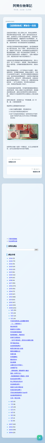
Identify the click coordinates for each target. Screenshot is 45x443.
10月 (12, 316)
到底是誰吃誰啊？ (16, 390)
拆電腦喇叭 (13, 357)
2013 (10, 294)
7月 (12, 404)
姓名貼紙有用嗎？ (16, 379)
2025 (11, 261)
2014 (10, 291)
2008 (11, 308)
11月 (12, 313)
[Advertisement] (18, 198)
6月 (12, 407)
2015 (10, 288)
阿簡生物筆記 (22, 6)
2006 (11, 427)
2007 (11, 424)
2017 (10, 283)
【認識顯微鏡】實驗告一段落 (22, 25)
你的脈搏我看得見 (16, 395)
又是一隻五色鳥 (15, 398)
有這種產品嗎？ (15, 384)
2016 (10, 286)
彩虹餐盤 (13, 362)
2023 (11, 266)
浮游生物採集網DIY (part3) (18, 392)
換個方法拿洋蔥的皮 (16, 387)
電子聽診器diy (14, 343)
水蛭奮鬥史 (13, 368)
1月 (12, 421)
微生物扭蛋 (13, 326)
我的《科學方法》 (16, 373)
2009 (11, 305)
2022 (11, 269)
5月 (12, 410)
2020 (11, 275)
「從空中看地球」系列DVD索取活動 (21, 340)
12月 (12, 310)
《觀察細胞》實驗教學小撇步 (19, 370)
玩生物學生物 (13, 241)
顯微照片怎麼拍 (15, 329)
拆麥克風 (13, 354)
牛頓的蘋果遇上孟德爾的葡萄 (19, 321)
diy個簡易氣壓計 (15, 346)
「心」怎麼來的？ (16, 324)
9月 (12, 318)
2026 (11, 258)
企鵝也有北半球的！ (16, 365)
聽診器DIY (13, 359)
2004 (11, 432)
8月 (12, 401)
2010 (10, 302)
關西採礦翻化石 (15, 351)
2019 (10, 277)
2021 (10, 272)
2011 (10, 300)
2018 (10, 280)
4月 (12, 412)
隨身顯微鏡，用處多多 (17, 335)
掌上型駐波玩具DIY (16, 381)
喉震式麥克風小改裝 (16, 348)
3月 (12, 415)
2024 (11, 264)
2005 (11, 430)
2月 (12, 418)
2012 (10, 297)
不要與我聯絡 (13, 239)
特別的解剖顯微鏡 (16, 332)
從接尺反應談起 (15, 337)
